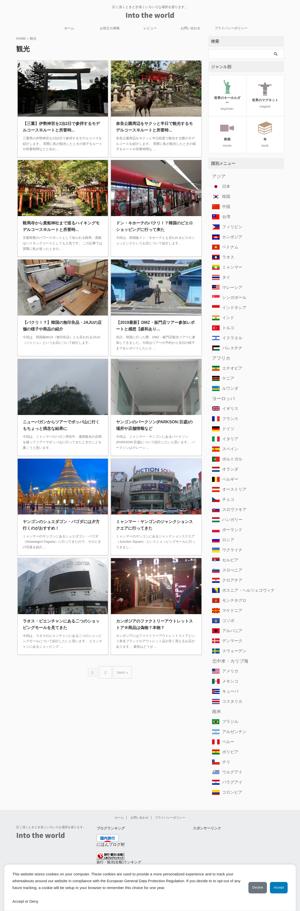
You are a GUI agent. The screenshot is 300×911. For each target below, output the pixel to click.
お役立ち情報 (110, 28)
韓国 (225, 189)
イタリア (228, 431)
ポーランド (230, 522)
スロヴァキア (232, 502)
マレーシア (230, 280)
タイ (225, 270)
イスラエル (230, 330)
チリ (225, 755)
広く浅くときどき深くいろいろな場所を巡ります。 (51, 820)
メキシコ (228, 674)
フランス (228, 411)
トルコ (227, 320)
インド (227, 310)
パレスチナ (230, 341)
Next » (121, 670)
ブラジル (228, 714)
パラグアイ (230, 775)
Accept (276, 888)
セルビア (228, 553)
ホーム (69, 28)
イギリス (228, 401)
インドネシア (232, 300)
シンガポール (232, 290)
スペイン (228, 442)
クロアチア (230, 573)
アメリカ (228, 664)
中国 (225, 199)
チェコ (227, 492)
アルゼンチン (232, 724)
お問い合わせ (190, 28)
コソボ (227, 613)
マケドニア (230, 603)
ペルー (227, 734)
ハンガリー (230, 512)
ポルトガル (230, 452)
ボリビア (228, 744)
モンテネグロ (232, 593)
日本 (225, 179)
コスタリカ (230, 694)
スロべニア (230, 563)
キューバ (228, 684)
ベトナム (228, 240)
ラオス (227, 250)
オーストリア (232, 482)
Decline (250, 888)
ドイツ (227, 421)
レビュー (150, 28)
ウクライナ (230, 542)
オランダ (228, 462)
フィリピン (230, 219)
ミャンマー (230, 260)
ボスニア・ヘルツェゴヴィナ (243, 583)
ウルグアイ (230, 765)
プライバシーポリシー (231, 28)
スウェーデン (232, 643)
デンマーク (230, 633)
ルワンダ (228, 381)
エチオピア (230, 361)
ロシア (227, 532)
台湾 (225, 209)
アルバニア (230, 623)
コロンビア (230, 785)
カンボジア (230, 229)
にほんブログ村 (111, 837)
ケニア (227, 371)
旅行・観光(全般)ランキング (119, 855)
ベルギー (228, 472)
